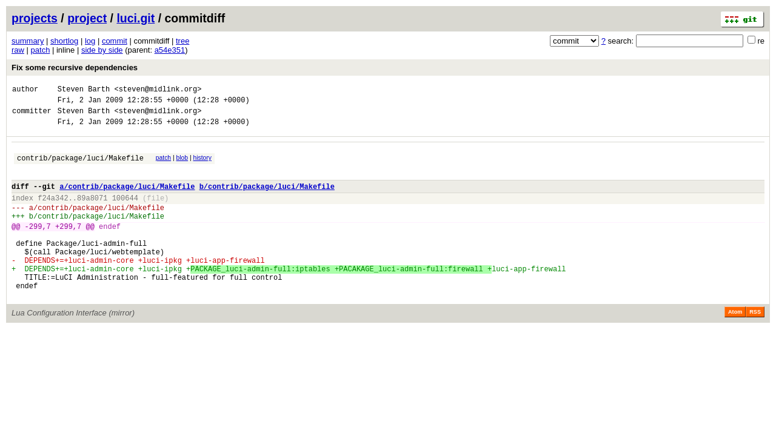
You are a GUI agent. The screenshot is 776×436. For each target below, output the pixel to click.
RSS (755, 346)
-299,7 (38, 246)
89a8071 (92, 212)
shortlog (64, 40)
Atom (735, 346)
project (87, 18)
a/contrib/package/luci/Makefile (127, 199)
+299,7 (68, 246)
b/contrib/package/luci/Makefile (267, 199)
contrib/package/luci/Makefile (80, 167)
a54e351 (170, 49)
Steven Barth (84, 90)
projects (35, 18)
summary (28, 40)
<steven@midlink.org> (157, 90)
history (202, 165)
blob (182, 165)
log (90, 40)
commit (114, 40)
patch (40, 49)
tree (182, 40)
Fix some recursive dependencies (75, 67)
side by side (102, 49)
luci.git (135, 18)
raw (18, 49)
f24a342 (53, 212)
